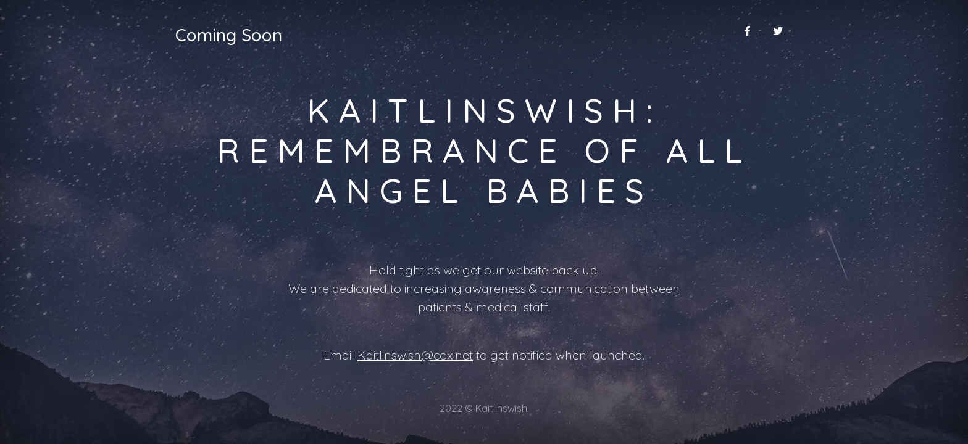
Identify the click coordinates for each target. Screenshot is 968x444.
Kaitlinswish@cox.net (415, 355)
